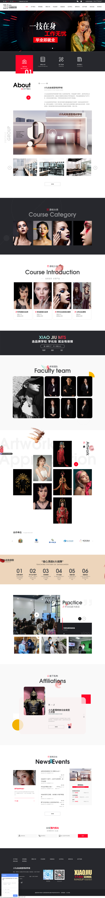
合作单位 (70, 6)
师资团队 (40, 6)
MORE (52, 184)
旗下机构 (84, 6)
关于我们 (33, 6)
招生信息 (92, 6)
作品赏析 (55, 6)
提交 (83, 835)
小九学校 (68, 892)
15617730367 (97, 1)
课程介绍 (48, 6)
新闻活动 (77, 6)
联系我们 (99, 6)
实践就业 (62, 6)
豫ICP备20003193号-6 (55, 892)
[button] (50, 48)
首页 (27, 6)
